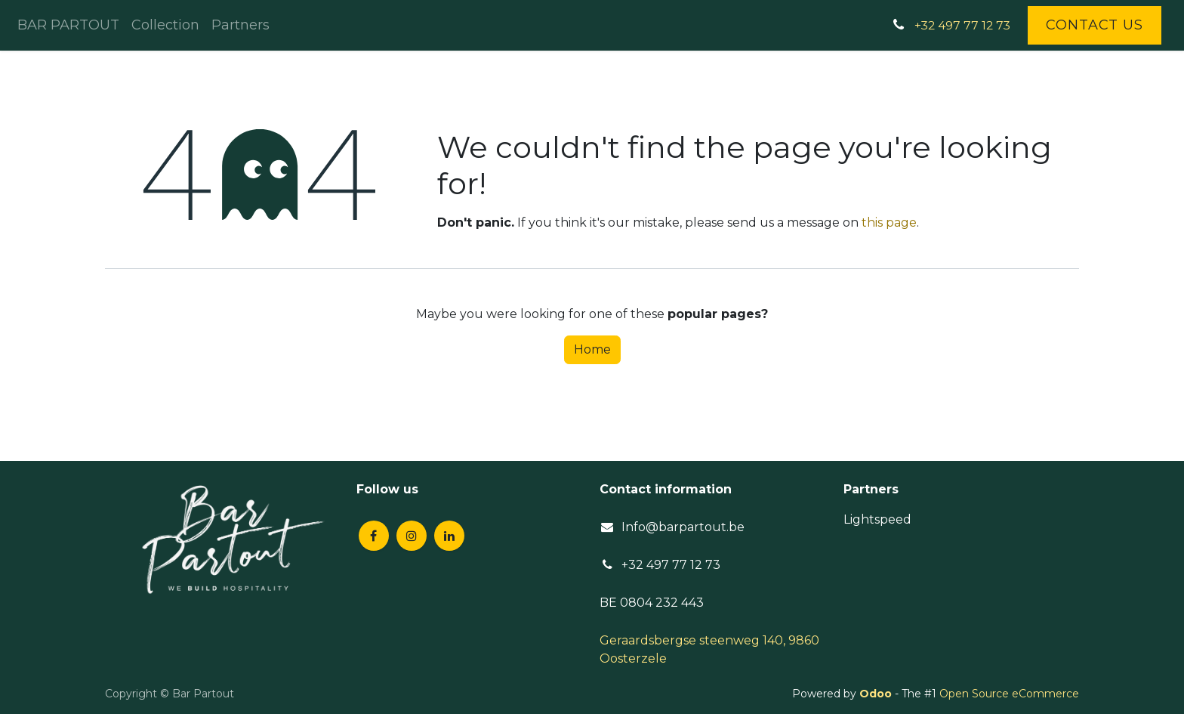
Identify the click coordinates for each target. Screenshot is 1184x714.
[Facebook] (374, 536)
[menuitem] (68, 25)
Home (592, 349)
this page (889, 222)
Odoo (877, 693)
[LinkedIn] (449, 536)
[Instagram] (411, 536)
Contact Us (1094, 25)
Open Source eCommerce (1009, 693)
